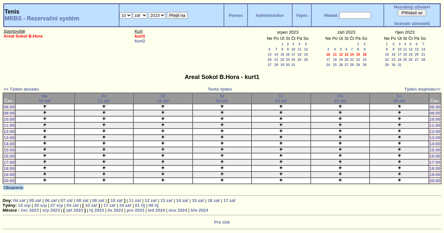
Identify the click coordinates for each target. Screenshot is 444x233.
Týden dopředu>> (422, 89)
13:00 (9, 137)
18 (299, 54)
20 (270, 59)
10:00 (9, 119)
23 (288, 59)
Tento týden (220, 89)
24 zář (125, 205)
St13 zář (222, 98)
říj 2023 (96, 210)
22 (282, 59)
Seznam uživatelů (412, 23)
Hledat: (331, 15)
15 (282, 54)
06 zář (51, 200)
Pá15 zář (340, 98)
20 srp (40, 205)
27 (270, 65)
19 (306, 54)
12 (306, 49)
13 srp (24, 205)
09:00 (9, 113)
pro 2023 (135, 210)
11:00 (9, 125)
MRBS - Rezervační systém (42, 18)
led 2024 (156, 210)
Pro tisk (222, 222)
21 (276, 59)
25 (299, 59)
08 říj (154, 205)
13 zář (167, 200)
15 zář (198, 200)
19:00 (9, 174)
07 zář (67, 200)
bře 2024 (199, 210)
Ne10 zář (45, 98)
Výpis (301, 15)
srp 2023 (51, 210)
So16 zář (399, 98)
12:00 (9, 131)
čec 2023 (30, 210)
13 (270, 54)
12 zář (151, 200)
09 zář (98, 200)
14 (276, 54)
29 (282, 65)
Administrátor (270, 15)
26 (306, 59)
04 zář (19, 200)
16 (288, 54)
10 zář (117, 200)
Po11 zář (104, 98)
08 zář (82, 200)
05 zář (35, 200)
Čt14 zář (281, 98)
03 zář (73, 205)
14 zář (182, 200)
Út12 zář (163, 98)
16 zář (214, 200)
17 (293, 54)
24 (293, 59)
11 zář (135, 200)
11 (299, 49)
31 (293, 65)
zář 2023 (74, 210)
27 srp (56, 205)
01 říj (140, 205)
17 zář (229, 200)
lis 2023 (115, 210)
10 (293, 49)
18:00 (9, 168)
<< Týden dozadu (21, 89)
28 (276, 65)
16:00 (9, 156)
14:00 (9, 143)
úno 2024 (178, 210)
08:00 (9, 107)
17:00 (9, 162)
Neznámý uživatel (412, 7)
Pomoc (235, 15)
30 (288, 65)
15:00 (9, 150)
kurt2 (140, 41)
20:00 (9, 180)
